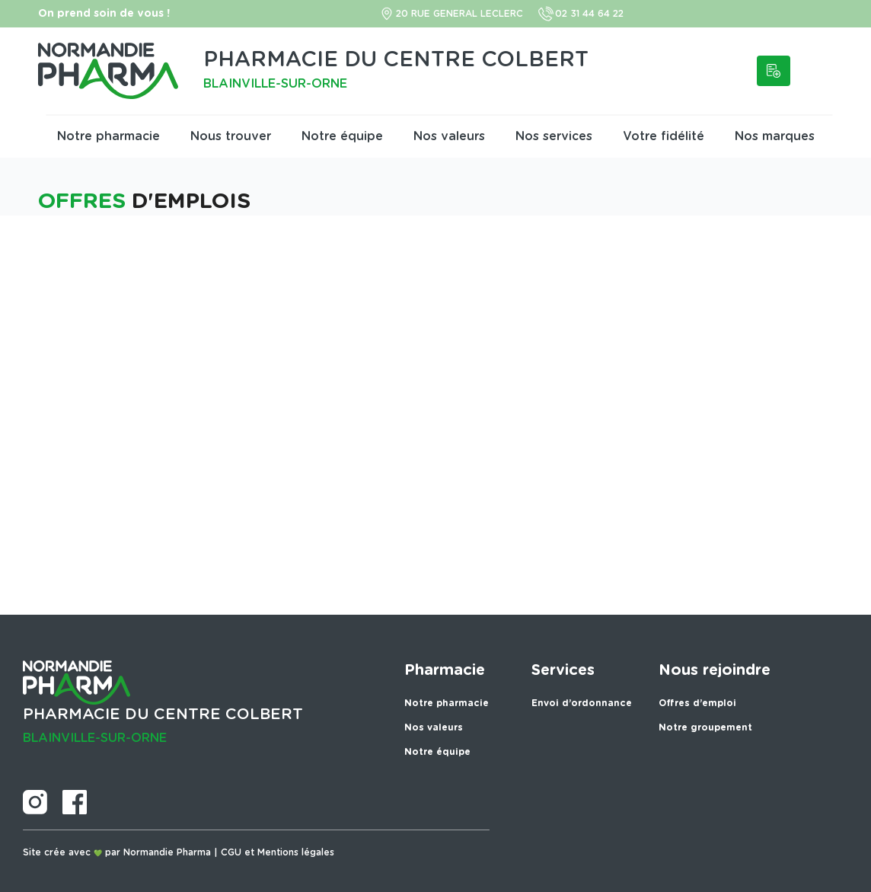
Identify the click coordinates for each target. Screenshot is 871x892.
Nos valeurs (449, 136)
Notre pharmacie (108, 136)
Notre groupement (705, 727)
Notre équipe (342, 136)
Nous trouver (230, 136)
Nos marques (775, 136)
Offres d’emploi (697, 703)
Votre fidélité (663, 136)
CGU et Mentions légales (277, 852)
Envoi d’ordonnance (581, 703)
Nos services (553, 136)
